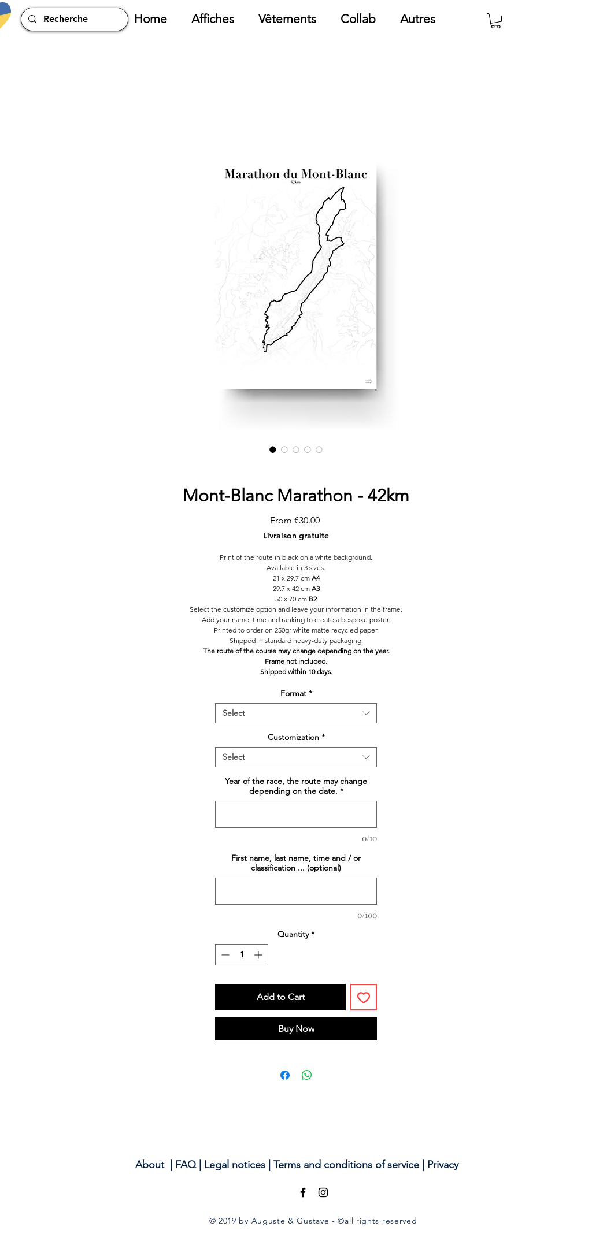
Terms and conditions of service (346, 1164)
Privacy (442, 1164)
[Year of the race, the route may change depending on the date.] (296, 814)
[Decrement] (224, 955)
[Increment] (259, 955)
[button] (219, 19)
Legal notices (234, 1164)
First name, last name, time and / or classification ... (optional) (296, 863)
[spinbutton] (241, 955)
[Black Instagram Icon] (323, 1192)
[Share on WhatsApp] (307, 1075)
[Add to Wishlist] (363, 997)
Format (296, 693)
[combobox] (296, 713)
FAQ (185, 1164)
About (149, 1164)
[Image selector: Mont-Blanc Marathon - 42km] (273, 449)
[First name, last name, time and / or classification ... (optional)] (296, 891)
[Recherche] (73, 19)
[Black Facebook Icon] (303, 1192)
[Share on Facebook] (285, 1075)
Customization (296, 737)
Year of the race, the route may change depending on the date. (296, 786)
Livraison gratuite (296, 536)
